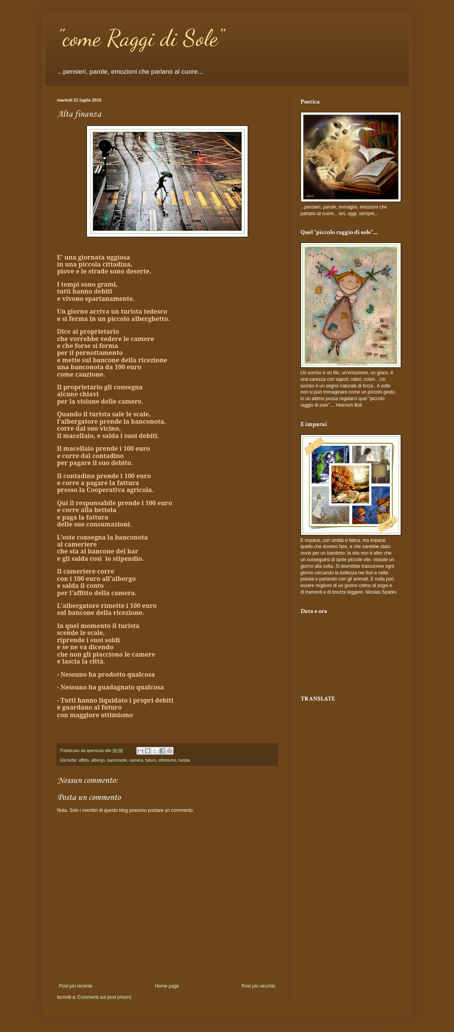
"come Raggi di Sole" (140, 38)
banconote (117, 760)
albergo (98, 760)
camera (136, 760)
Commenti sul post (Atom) (104, 997)
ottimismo (167, 760)
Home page (167, 986)
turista (184, 760)
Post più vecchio (258, 986)
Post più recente (76, 986)
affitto (84, 760)
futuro (150, 760)
